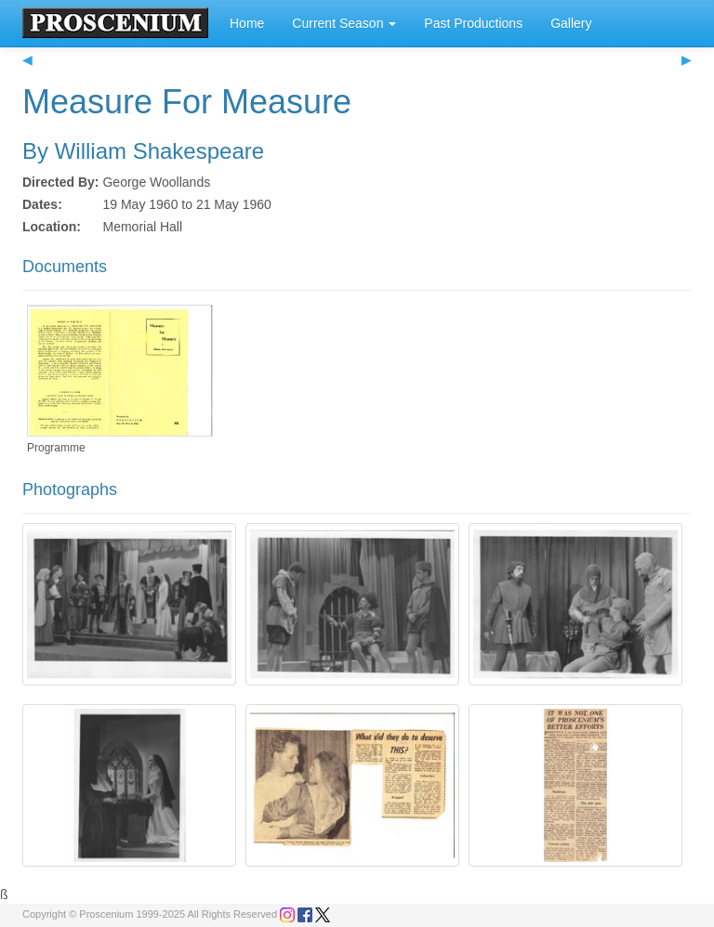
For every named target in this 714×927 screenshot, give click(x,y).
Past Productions (473, 23)
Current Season (344, 23)
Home (247, 23)
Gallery (570, 23)
